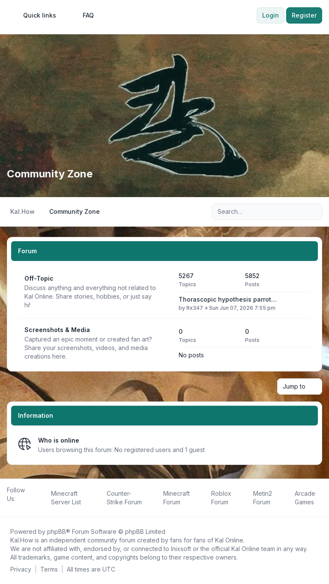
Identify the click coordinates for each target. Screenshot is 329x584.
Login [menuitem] (270, 15)
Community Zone (50, 174)
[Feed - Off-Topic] (164, 292)
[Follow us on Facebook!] (8, 508)
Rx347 (194, 308)
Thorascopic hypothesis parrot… (228, 299)
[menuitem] (36, 15)
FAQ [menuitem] (83, 15)
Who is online (58, 440)
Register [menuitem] (304, 15)
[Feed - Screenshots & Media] (164, 343)
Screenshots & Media (57, 329)
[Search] (298, 211)
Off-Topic (39, 278)
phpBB (56, 531)
